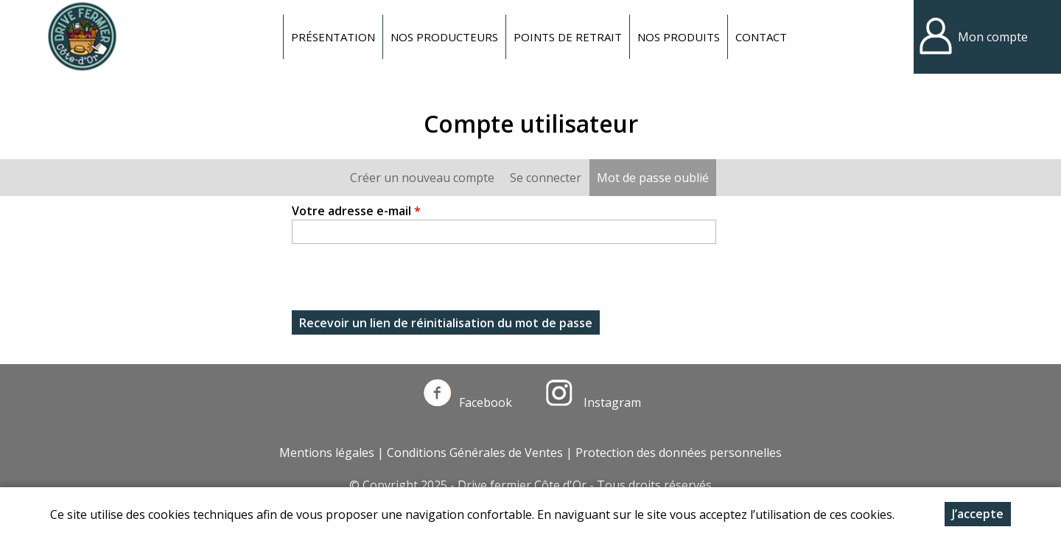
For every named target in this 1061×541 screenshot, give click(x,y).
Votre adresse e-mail (356, 211)
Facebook (468, 402)
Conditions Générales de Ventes (475, 452)
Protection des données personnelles (678, 452)
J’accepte (978, 514)
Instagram (593, 402)
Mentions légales (326, 452)
